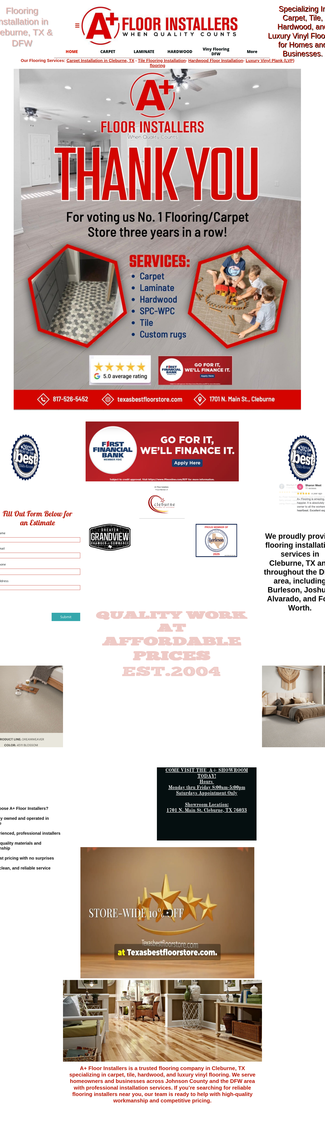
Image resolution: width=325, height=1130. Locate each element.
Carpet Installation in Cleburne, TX (100, 60)
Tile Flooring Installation (162, 60)
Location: (223, 804)
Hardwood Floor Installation (215, 60)
